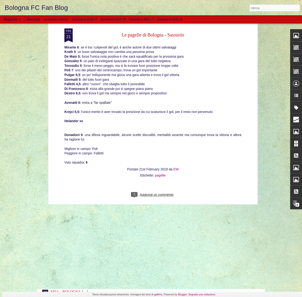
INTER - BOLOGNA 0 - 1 (70, 246)
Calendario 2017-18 (113, 19)
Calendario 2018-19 (84, 19)
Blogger (182, 294)
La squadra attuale (56, 19)
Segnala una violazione (201, 294)
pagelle (160, 99)
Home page (33, 19)
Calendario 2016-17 (141, 19)
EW (176, 93)
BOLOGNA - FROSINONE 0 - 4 (75, 266)
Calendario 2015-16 (169, 19)
